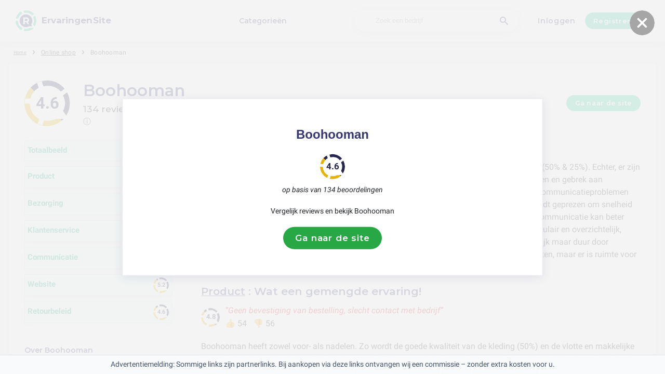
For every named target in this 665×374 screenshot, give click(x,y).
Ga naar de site (332, 238)
